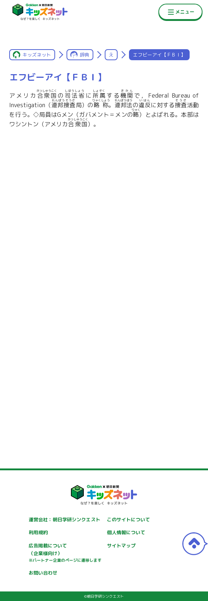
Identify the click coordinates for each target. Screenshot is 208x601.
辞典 (84, 54)
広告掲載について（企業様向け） (65, 553)
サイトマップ (121, 545)
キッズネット (36, 54)
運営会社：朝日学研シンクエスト (64, 519)
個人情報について (126, 532)
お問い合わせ (43, 572)
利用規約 (38, 532)
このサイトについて (128, 519)
